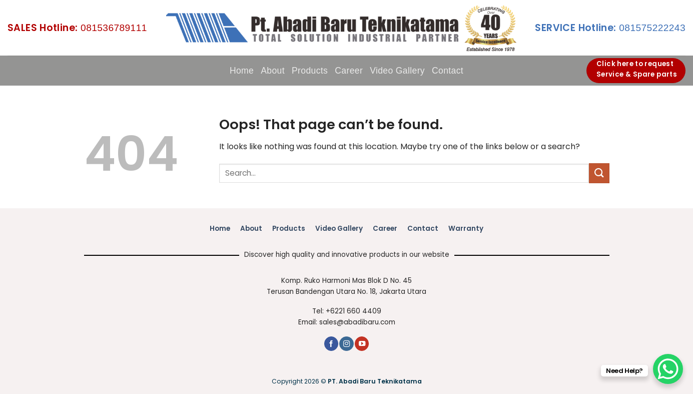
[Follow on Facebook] (331, 343)
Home (242, 71)
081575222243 (610, 28)
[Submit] (599, 173)
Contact (447, 71)
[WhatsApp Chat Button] (668, 369)
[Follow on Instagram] (346, 343)
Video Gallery (397, 71)
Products (310, 71)
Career (349, 71)
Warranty (465, 228)
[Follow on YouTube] (362, 343)
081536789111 (77, 28)
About (273, 71)
